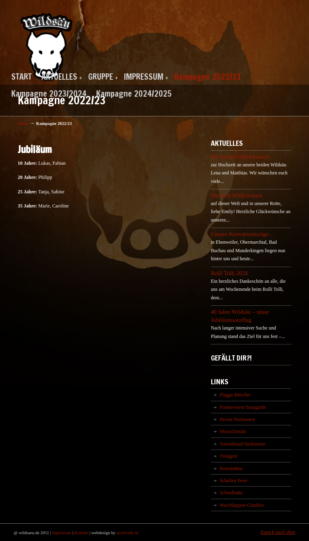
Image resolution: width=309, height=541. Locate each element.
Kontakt (81, 532)
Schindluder (231, 492)
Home (23, 123)
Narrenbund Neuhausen (243, 444)
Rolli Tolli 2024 (229, 273)
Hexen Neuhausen (237, 419)
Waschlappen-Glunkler (242, 505)
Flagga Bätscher (235, 395)
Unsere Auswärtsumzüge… (242, 234)
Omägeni (228, 456)
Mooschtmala (233, 431)
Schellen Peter (233, 480)
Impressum (61, 532)
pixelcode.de (128, 532)
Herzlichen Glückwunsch (240, 156)
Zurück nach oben (277, 532)
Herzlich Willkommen (236, 195)
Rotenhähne (231, 468)
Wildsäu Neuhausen (46, 42)
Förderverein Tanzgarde (243, 407)
